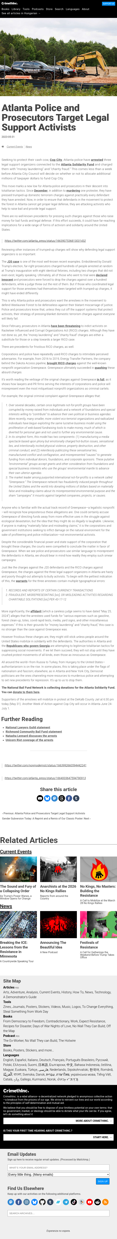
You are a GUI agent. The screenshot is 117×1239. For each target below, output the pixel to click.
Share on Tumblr (76, 798)
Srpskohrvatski (77, 1070)
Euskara (20, 1070)
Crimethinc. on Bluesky (34, 1202)
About (85, 9)
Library (16, 9)
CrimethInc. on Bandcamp (58, 1202)
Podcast (9, 1036)
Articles (9, 987)
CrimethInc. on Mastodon (11, 1202)
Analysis (32, 992)
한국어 (94, 1070)
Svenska (28, 1074)
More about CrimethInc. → (94, 1120)
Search (59, 9)
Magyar (8, 1070)
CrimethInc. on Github (42, 1202)
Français (58, 1060)
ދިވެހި (16, 1079)
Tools (26, 9)
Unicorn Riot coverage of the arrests (29, 740)
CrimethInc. (10, 3)
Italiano (33, 1060)
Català (7, 1079)
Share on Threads (61, 798)
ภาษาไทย (62, 1074)
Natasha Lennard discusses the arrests (31, 735)
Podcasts (38, 9)
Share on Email (40, 798)
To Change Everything (97, 1007)
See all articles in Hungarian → (21, 13)
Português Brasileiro (80, 1060)
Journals (18, 1007)
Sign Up (103, 1181)
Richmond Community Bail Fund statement (34, 731)
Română (107, 1070)
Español (20, 1060)
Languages (73, 9)
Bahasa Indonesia (87, 1065)
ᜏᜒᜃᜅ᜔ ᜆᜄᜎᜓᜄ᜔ (67, 1079)
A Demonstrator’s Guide (20, 997)
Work (74, 1021)
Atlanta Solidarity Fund (77, 164)
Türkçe (32, 1070)
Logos (76, 1007)
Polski (7, 1065)
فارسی (43, 1070)
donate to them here (26, 692)
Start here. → (102, 1137)
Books (6, 9)
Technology (102, 992)
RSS (17, 988)
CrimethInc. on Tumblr (50, 1202)
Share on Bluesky (47, 798)
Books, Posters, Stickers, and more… (28, 1050)
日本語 (43, 1065)
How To (78, 992)
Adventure (17, 992)
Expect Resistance (92, 1021)
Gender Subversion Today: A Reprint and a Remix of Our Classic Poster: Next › (46, 818)
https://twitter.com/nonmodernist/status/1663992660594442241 (45, 765)
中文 (70, 1065)
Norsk (51, 1079)
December (41, 190)
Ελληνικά (19, 1065)
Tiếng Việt (104, 1074)
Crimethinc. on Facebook (18, 1202)
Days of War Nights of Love (52, 1026)
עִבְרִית (50, 1074)
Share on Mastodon (54, 798)
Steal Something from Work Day (25, 1011)
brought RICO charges (61, 363)
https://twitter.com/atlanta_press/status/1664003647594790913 (45, 778)
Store (49, 9)
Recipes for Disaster (17, 1026)
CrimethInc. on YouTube (89, 1202)
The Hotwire (67, 1041)
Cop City (56, 160)
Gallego (25, 1079)
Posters (31, 1007)
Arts (6, 992)
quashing (101, 367)
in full (100, 379)
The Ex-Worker (13, 1041)
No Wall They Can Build (88, 1026)
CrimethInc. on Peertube (81, 1202)
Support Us (108, 4)
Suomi (32, 1065)
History (66, 992)
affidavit (35, 611)
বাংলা (17, 1074)
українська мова (83, 1074)
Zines (7, 1007)
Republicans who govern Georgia (28, 645)
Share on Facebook (69, 798)
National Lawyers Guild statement (28, 727)
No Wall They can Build (41, 1041)
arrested (97, 160)
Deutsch (45, 1060)
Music (66, 1007)
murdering (73, 190)
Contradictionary (57, 1021)
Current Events (15, 146)
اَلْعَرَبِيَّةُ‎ (7, 1074)
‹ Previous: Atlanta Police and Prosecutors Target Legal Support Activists (43, 813)
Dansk (40, 1074)
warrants (22, 581)
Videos (56, 1007)
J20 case (13, 261)
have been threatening (65, 326)
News (29, 146)
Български (57, 1065)
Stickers (44, 1007)
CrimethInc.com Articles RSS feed (105, 1202)
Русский (102, 1060)
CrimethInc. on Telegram (66, 1202)
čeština (106, 1065)
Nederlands (58, 1070)
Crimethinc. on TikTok (74, 1202)
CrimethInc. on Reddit (97, 1202)
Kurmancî (39, 1079)
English (8, 1060)
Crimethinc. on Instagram (26, 1202)
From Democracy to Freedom (23, 1021)
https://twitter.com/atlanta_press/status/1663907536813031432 (45, 240)
